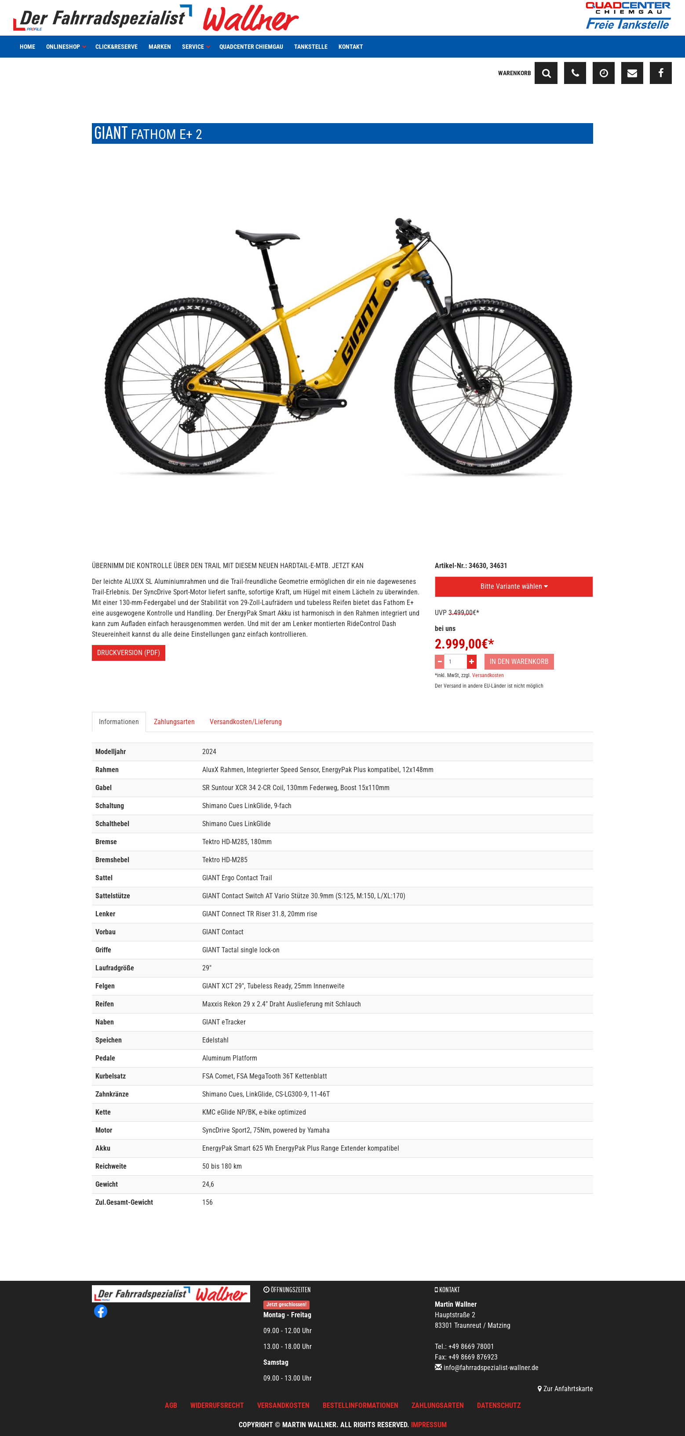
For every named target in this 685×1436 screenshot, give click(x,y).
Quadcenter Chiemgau (251, 46)
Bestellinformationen (360, 1405)
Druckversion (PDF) (128, 653)
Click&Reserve (116, 46)
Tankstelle (311, 46)
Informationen (119, 722)
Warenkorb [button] (514, 73)
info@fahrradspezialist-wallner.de (491, 1367)
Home (27, 46)
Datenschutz (499, 1405)
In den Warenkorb (519, 661)
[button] (514, 587)
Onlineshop (66, 46)
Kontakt (351, 46)
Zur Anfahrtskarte (565, 1389)
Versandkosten (488, 675)
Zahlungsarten (174, 722)
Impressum (429, 1425)
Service (196, 46)
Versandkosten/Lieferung (246, 722)
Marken (160, 46)
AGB (171, 1405)
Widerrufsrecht (217, 1405)
